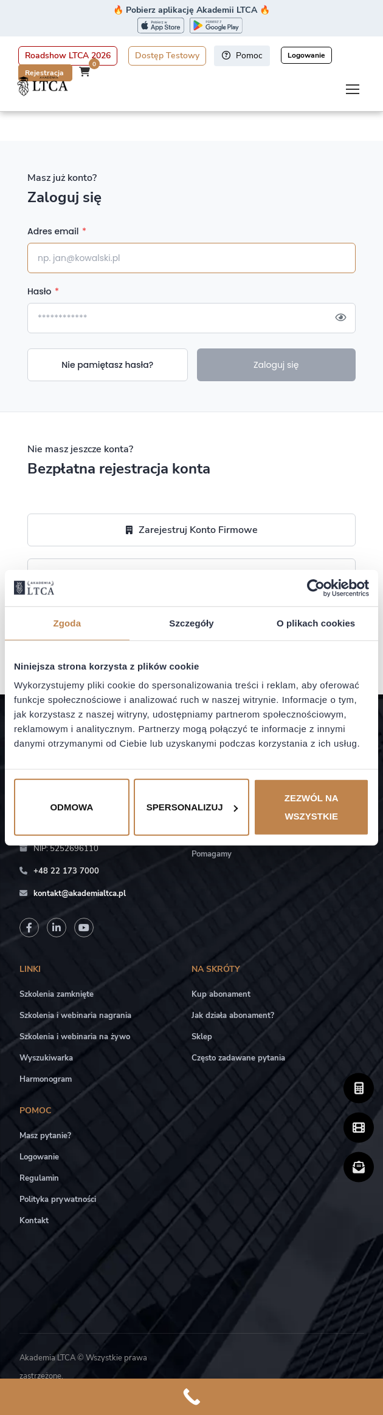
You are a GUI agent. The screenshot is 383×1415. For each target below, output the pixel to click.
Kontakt (34, 1220)
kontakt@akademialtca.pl (79, 893)
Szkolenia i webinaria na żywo (74, 1036)
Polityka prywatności (57, 1199)
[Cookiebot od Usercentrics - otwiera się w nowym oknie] (316, 588)
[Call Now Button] (191, 1397)
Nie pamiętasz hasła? (107, 365)
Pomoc (242, 55)
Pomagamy (211, 854)
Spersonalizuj (192, 807)
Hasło (43, 291)
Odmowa (71, 807)
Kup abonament (220, 994)
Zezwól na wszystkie (312, 807)
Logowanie (306, 55)
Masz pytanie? (45, 1135)
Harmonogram (45, 1079)
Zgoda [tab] (67, 622)
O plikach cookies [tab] (316, 622)
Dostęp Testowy (167, 55)
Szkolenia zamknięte (56, 994)
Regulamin (39, 1178)
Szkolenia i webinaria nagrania (75, 1015)
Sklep (201, 1036)
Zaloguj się (276, 365)
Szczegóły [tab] (191, 622)
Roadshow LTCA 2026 (68, 55)
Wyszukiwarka (46, 1058)
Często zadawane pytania (238, 1058)
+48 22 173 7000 (66, 871)
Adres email (56, 231)
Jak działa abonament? (232, 1015)
